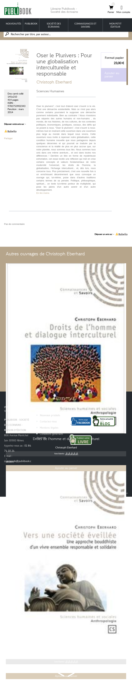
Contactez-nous (48, 421)
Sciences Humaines (50, 91)
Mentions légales (49, 427)
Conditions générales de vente (49, 435)
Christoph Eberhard (54, 82)
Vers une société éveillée (66, 647)
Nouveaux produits (50, 415)
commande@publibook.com (19, 461)
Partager (8, 138)
